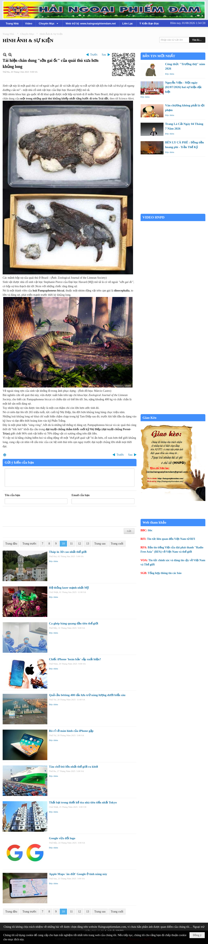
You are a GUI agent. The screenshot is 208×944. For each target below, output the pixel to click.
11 (71, 543)
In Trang (5, 455)
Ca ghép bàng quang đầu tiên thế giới (73, 623)
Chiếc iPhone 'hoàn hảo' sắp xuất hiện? (75, 659)
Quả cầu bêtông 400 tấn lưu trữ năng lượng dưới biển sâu (87, 695)
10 (63, 543)
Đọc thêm (53, 561)
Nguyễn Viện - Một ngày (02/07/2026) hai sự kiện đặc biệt (183, 87)
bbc (150, 530)
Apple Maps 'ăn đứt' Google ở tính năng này (78, 874)
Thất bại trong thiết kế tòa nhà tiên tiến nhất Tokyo (83, 802)
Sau (104, 54)
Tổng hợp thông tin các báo (165, 573)
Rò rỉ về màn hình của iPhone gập (71, 730)
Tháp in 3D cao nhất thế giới (68, 551)
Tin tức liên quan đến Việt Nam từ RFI (171, 538)
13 (87, 543)
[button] (49, 23)
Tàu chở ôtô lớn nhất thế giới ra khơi (73, 766)
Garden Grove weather (173, 212)
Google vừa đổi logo (62, 838)
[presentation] (35, 516)
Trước (94, 54)
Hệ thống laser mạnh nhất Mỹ (69, 587)
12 (79, 543)
